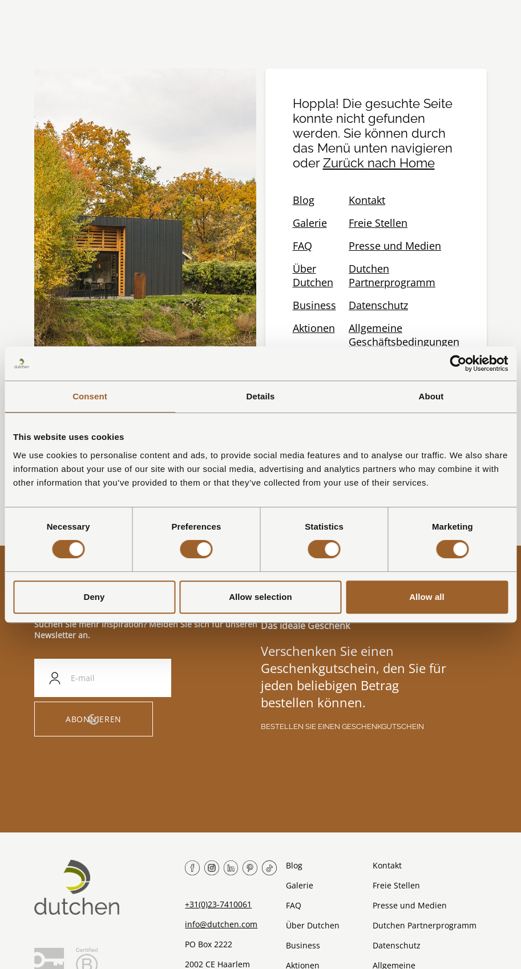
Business (314, 305)
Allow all (427, 597)
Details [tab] (261, 396)
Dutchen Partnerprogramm (392, 275)
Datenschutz (378, 305)
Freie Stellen (378, 223)
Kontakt (367, 200)
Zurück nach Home (379, 162)
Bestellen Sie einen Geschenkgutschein (342, 726)
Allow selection (260, 597)
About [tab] (431, 396)
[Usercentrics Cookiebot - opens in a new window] (458, 363)
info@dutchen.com (221, 924)
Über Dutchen (313, 275)
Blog (303, 200)
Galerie (310, 223)
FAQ (302, 246)
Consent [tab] (89, 396)
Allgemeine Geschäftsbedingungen (404, 335)
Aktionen (314, 328)
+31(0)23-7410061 (218, 904)
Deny (93, 597)
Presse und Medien (395, 246)
